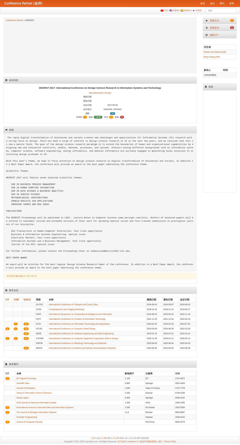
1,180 (104, 438)
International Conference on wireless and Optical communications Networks (82, 348)
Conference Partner (14, 20)
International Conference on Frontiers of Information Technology (77, 319)
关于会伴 (122, 441)
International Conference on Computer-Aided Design (72, 329)
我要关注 (220, 20)
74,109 (116, 438)
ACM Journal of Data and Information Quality (36, 402)
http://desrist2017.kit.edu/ (100, 93)
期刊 (222, 3)
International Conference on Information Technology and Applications (79, 324)
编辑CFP (212, 35)
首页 (202, 3)
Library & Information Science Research (34, 393)
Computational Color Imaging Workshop (66, 309)
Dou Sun (19, 276)
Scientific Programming (26, 417)
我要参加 (220, 27)
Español (187, 10)
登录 (231, 3)
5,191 (93, 438)
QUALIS (27, 299)
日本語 (198, 10)
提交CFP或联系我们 (148, 441)
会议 (212, 3)
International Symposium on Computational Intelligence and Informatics (80, 314)
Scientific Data (22, 383)
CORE (16, 299)
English (176, 10)
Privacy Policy (170, 441)
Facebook (131, 441)
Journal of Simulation (25, 388)
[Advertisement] (100, 47)
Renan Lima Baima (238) (215, 52)
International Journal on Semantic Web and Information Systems (45, 407)
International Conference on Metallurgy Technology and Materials (77, 343)
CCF (7, 299)
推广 (161, 441)
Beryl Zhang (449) (212, 57)
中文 (165, 10)
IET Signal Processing (26, 378)
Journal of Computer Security (29, 422)
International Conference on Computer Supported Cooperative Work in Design (83, 338)
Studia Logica (22, 398)
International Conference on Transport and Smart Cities (73, 304)
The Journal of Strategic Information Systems (36, 412)
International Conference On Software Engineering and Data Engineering (81, 333)
